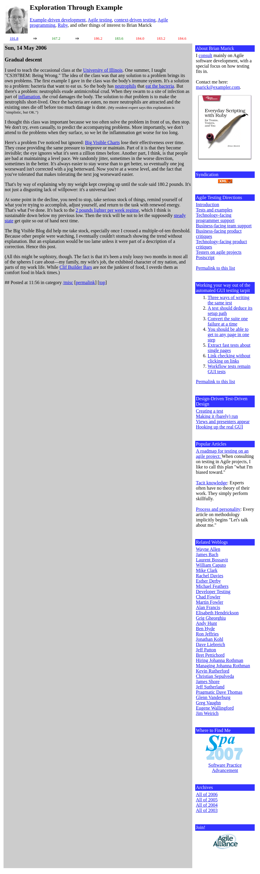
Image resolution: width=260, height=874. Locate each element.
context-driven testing (134, 19)
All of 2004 (207, 805)
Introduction (207, 204)
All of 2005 (207, 799)
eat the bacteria (159, 86)
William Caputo (211, 565)
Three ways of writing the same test (228, 300)
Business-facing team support (223, 225)
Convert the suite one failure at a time (228, 321)
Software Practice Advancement (224, 768)
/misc (68, 282)
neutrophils (125, 86)
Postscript (205, 257)
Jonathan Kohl (209, 639)
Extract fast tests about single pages (229, 348)
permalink (85, 282)
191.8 (14, 38)
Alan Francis (208, 607)
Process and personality (218, 509)
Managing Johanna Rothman (223, 665)
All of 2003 (207, 810)
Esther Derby (208, 580)
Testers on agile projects (218, 252)
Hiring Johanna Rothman (219, 660)
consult (205, 55)
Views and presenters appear (223, 421)
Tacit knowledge (211, 482)
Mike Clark (206, 570)
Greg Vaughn (208, 702)
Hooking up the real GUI (219, 426)
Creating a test (209, 410)
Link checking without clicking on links (229, 358)
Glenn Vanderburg (213, 697)
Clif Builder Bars (75, 267)
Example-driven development (58, 19)
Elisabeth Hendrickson (217, 612)
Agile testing (100, 19)
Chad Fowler (208, 596)
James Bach (207, 554)
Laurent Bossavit (212, 559)
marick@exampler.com (218, 87)
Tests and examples (214, 209)
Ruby (63, 25)
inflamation (29, 96)
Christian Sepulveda (215, 676)
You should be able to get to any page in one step (228, 334)
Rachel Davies (209, 575)
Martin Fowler (209, 602)
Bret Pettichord (210, 655)
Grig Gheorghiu (211, 618)
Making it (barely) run (217, 416)
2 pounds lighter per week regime (107, 210)
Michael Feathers (212, 586)
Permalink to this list (215, 268)
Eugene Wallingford (215, 707)
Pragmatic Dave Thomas (219, 692)
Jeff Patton (206, 649)
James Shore (207, 681)
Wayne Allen (208, 549)
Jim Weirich (207, 713)
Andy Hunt (206, 623)
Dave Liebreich (210, 644)
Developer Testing (213, 591)
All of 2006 (207, 794)
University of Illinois (102, 70)
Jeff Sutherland (210, 686)
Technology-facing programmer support (215, 218)
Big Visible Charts (102, 142)
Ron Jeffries (207, 633)
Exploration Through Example (76, 7)
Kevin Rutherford (212, 670)
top (102, 282)
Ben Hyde (205, 628)
